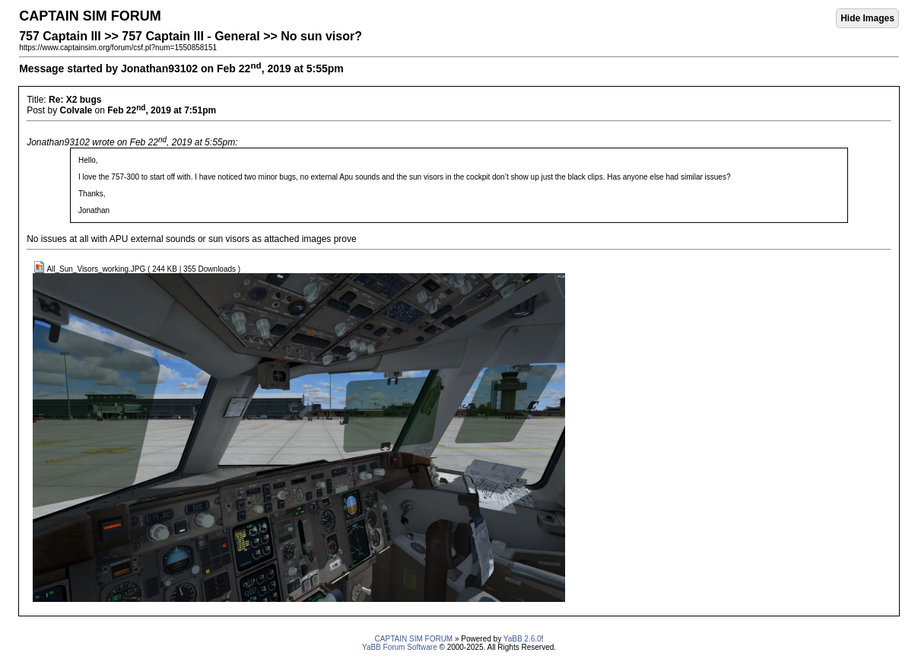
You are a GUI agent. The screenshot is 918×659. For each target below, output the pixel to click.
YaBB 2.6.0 (522, 639)
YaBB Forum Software (399, 647)
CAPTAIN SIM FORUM (414, 639)
